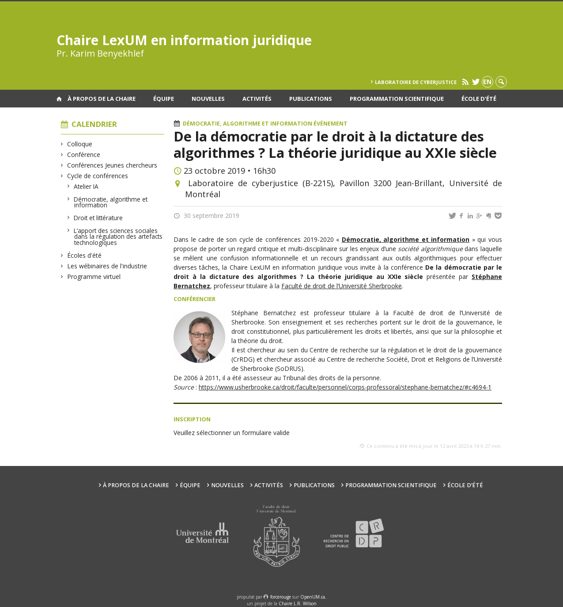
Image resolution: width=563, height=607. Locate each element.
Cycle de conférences (98, 176)
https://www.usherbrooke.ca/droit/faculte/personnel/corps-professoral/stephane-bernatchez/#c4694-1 (345, 387)
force (280, 597)
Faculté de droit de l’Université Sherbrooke (341, 286)
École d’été (478, 99)
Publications (310, 99)
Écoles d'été (85, 255)
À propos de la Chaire (102, 99)
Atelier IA (86, 186)
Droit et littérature (98, 218)
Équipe (163, 99)
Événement (331, 123)
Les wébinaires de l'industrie (107, 266)
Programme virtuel (94, 276)
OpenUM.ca (312, 597)
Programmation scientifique (397, 99)
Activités (257, 99)
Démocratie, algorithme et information (110, 202)
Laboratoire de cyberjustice (416, 82)
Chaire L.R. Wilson (298, 603)
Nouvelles (208, 99)
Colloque (80, 144)
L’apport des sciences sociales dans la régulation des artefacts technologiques (118, 236)
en (487, 81)
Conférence (84, 154)
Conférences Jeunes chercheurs (112, 165)
